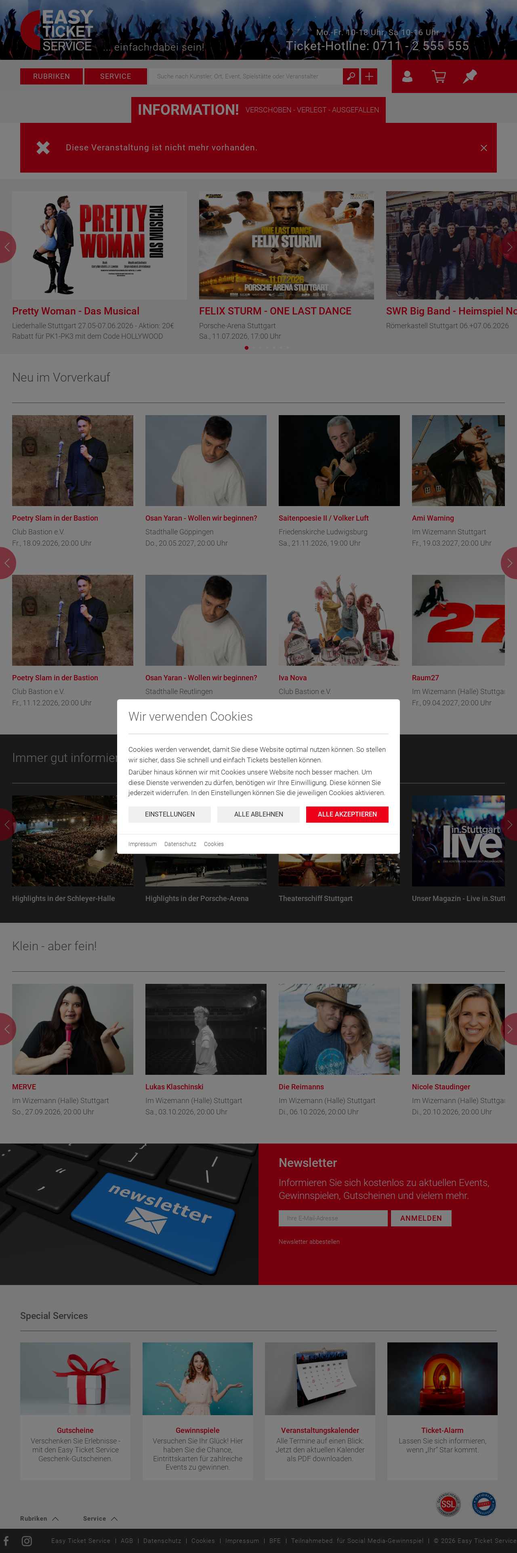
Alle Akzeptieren (347, 814)
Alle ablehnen (258, 814)
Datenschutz (180, 844)
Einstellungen (170, 814)
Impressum (142, 844)
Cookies (214, 844)
